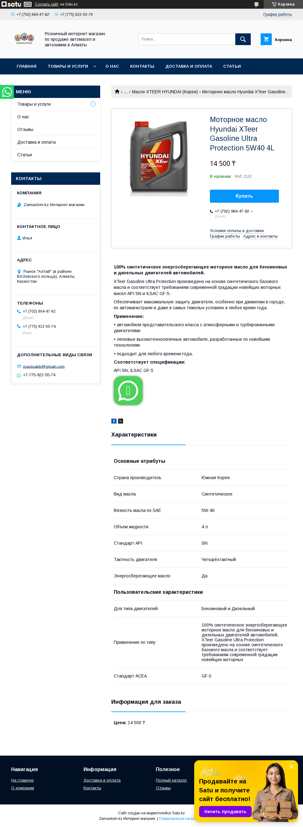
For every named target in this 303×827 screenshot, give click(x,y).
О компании (22, 788)
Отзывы (25, 129)
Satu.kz (178, 813)
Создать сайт (46, 4)
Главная (26, 66)
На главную (22, 780)
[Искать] (243, 39)
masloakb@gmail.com (44, 366)
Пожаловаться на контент (181, 818)
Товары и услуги (68, 66)
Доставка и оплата (188, 66)
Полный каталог (171, 780)
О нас (112, 66)
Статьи (232, 66)
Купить (244, 196)
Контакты (142, 66)
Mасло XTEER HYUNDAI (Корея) (165, 91)
